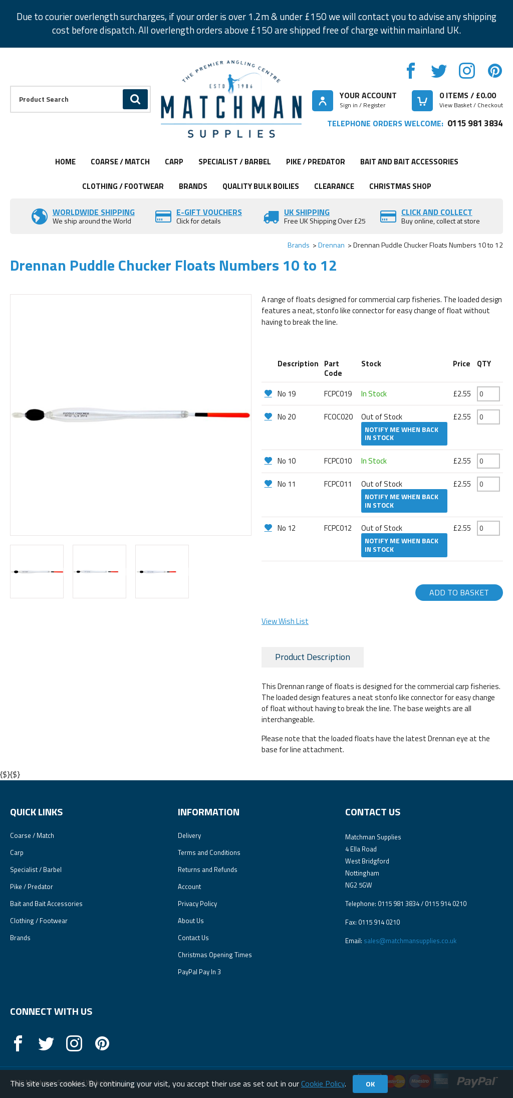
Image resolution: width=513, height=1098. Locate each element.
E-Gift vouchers (209, 212)
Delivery (189, 835)
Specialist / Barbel (234, 161)
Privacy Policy (197, 904)
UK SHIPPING (307, 212)
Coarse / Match (120, 161)
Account (189, 887)
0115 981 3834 (475, 123)
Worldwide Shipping (94, 212)
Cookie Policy (323, 1083)
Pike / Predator (315, 161)
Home (65, 161)
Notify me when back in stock (401, 433)
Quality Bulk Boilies (260, 186)
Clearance (334, 186)
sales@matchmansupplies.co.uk (410, 941)
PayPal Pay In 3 (199, 972)
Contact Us (193, 938)
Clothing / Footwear (123, 186)
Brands (193, 186)
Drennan (331, 245)
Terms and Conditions (209, 852)
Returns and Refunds (207, 869)
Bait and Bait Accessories (409, 161)
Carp (174, 161)
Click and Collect (436, 212)
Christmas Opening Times (215, 955)
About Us (191, 921)
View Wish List (285, 621)
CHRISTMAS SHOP (400, 186)
